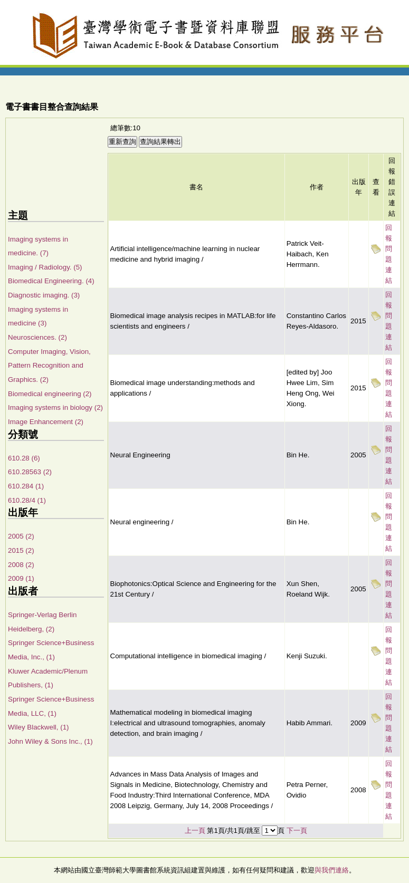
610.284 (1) (26, 486)
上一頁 (195, 830)
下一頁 (297, 830)
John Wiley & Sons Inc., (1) (50, 741)
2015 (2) (21, 550)
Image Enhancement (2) (45, 422)
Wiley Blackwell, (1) (38, 727)
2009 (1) (21, 578)
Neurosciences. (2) (37, 337)
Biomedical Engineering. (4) (51, 281)
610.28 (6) (24, 458)
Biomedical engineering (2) (50, 394)
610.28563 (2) (30, 472)
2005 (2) (21, 536)
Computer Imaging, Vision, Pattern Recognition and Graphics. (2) (49, 365)
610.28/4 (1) (27, 500)
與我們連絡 (332, 870)
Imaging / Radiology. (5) (45, 267)
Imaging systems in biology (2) (55, 407)
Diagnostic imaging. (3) (44, 295)
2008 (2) (21, 565)
